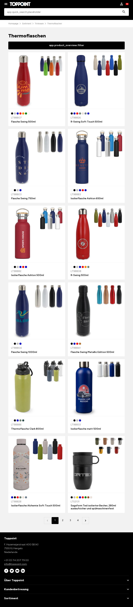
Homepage (13, 23)
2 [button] (62, 520)
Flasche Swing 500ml (23, 121)
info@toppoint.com (15, 564)
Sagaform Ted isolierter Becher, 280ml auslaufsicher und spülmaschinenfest (93, 507)
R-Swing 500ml (79, 275)
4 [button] (78, 520)
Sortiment (26, 23)
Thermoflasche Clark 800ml (27, 428)
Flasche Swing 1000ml (24, 352)
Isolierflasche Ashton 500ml (27, 275)
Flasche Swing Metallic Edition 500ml (92, 352)
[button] (85, 520)
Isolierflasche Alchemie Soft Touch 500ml (35, 505)
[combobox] (66, 12)
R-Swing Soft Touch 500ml (86, 121)
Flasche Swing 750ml (23, 198)
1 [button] (55, 520)
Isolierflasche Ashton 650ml (87, 198)
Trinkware (39, 23)
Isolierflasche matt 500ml (86, 428)
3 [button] (70, 520)
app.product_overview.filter (66, 45)
